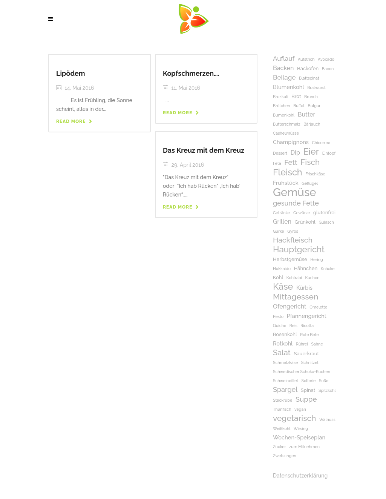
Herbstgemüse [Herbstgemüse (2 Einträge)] (290, 259)
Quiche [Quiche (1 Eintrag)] (279, 325)
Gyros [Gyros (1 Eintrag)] (292, 231)
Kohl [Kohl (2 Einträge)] (278, 277)
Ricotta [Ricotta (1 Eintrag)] (307, 325)
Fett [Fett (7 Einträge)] (290, 162)
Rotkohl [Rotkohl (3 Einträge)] (283, 343)
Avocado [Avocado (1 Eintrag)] (326, 59)
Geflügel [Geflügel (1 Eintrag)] (310, 183)
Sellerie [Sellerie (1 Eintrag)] (309, 380)
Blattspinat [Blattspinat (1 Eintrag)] (309, 78)
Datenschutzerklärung (300, 476)
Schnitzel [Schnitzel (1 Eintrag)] (310, 362)
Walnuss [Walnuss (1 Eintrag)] (327, 419)
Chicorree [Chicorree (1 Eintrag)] (321, 142)
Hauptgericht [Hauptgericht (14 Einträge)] (299, 249)
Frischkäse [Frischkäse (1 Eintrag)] (315, 174)
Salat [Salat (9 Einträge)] (282, 353)
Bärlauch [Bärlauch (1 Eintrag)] (311, 124)
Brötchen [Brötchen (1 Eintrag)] (281, 105)
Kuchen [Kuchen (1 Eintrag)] (312, 277)
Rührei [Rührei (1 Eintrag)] (302, 344)
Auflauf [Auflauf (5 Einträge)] (283, 58)
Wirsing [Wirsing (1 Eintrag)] (301, 428)
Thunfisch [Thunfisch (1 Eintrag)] (282, 409)
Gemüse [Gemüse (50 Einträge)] (294, 192)
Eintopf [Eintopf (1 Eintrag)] (328, 153)
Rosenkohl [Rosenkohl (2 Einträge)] (285, 334)
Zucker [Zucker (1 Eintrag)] (279, 446)
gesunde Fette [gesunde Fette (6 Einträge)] (296, 203)
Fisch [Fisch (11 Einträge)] (310, 162)
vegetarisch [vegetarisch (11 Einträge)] (294, 418)
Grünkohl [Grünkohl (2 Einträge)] (304, 222)
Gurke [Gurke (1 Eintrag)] (278, 231)
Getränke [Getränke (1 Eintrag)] (281, 212)
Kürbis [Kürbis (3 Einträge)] (304, 287)
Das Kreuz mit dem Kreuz (203, 150)
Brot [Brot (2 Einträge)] (296, 96)
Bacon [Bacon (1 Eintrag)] (328, 68)
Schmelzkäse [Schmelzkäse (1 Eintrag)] (285, 362)
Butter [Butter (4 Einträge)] (307, 114)
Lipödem (70, 73)
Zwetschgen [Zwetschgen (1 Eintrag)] (284, 455)
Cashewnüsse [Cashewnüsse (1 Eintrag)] (286, 133)
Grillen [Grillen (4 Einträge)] (282, 221)
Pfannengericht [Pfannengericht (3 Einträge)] (306, 316)
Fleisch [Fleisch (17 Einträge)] (287, 172)
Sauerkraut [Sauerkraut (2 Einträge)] (306, 353)
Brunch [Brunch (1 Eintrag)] (311, 96)
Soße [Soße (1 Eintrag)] (323, 380)
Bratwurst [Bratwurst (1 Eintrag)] (316, 87)
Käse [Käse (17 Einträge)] (283, 286)
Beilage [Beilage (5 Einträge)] (284, 77)
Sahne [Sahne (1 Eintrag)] (317, 344)
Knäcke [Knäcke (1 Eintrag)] (328, 268)
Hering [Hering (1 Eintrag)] (316, 259)
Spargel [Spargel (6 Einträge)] (285, 389)
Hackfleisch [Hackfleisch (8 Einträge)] (292, 240)
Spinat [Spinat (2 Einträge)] (308, 390)
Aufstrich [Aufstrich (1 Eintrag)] (306, 59)
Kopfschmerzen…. (191, 73)
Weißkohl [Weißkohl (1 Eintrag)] (281, 428)
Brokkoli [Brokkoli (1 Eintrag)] (280, 96)
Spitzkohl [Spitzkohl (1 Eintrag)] (327, 390)
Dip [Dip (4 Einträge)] (295, 152)
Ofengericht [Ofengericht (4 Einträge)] (289, 306)
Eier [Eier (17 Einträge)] (311, 151)
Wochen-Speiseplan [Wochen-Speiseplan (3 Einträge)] (299, 437)
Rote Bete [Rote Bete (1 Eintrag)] (309, 334)
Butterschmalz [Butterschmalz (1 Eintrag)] (286, 124)
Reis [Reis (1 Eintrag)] (293, 325)
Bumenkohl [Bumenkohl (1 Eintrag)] (283, 115)
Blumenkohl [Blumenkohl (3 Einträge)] (288, 87)
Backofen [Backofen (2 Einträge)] (308, 68)
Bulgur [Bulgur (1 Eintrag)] (314, 105)
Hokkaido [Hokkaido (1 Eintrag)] (282, 268)
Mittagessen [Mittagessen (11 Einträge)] (295, 296)
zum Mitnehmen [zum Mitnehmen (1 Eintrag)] (304, 446)
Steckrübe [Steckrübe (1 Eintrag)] (282, 400)
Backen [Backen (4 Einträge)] (283, 68)
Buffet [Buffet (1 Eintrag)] (299, 105)
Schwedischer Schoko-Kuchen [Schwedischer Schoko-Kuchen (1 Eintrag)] (301, 371)
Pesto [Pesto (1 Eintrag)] (278, 316)
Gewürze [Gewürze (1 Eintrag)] (301, 212)
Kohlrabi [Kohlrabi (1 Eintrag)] (294, 277)
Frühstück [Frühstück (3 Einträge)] (286, 183)
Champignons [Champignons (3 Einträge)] (291, 142)
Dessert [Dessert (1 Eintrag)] (280, 153)
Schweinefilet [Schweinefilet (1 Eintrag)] (285, 380)
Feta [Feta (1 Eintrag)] (277, 163)
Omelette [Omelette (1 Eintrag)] (318, 307)
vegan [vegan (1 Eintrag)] (300, 409)
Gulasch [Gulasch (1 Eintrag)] (326, 222)
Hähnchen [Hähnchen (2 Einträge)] (306, 268)
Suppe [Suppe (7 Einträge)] (306, 399)
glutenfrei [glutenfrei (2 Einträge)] (324, 212)
